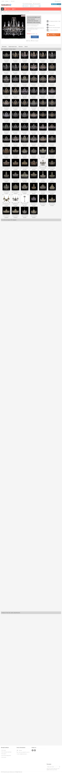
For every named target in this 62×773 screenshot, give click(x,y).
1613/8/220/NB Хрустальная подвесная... (6, 132)
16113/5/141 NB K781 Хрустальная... (43, 167)
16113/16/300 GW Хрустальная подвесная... (33, 180)
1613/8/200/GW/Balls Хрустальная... (52, 144)
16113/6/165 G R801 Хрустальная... (15, 191)
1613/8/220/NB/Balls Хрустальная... (15, 132)
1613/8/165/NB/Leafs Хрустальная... (43, 96)
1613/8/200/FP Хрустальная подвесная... (52, 96)
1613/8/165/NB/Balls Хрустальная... (34, 96)
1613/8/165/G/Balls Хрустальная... (6, 96)
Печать (29, 40)
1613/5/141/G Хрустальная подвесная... (33, 60)
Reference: (28, 25)
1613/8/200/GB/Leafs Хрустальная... (52, 108)
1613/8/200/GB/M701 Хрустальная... (43, 144)
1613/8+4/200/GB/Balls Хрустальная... (34, 84)
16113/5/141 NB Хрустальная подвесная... (6, 192)
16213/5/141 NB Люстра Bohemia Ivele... (24, 216)
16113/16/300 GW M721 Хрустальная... (6, 167)
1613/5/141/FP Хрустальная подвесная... (24, 60)
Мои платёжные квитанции (6, 752)
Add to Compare (35, 40)
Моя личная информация (6, 755)
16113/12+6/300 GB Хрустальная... (24, 179)
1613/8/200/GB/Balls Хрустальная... (43, 108)
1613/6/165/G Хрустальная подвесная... (43, 72)
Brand (26, 46)
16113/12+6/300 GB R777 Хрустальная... (24, 167)
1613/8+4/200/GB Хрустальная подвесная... (24, 84)
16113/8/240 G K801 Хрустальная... (52, 167)
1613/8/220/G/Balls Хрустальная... (43, 120)
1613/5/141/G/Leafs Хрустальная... (43, 60)
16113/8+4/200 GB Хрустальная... (24, 191)
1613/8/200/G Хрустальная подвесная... (6, 108)
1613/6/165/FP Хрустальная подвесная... (34, 72)
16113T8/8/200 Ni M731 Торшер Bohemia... (24, 204)
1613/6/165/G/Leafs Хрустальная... (52, 72)
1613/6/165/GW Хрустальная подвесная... (34, 144)
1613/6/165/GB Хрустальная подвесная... (15, 144)
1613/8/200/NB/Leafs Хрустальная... (25, 120)
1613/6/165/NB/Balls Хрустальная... (15, 84)
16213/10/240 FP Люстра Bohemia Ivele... (43, 204)
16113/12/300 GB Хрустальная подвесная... (15, 180)
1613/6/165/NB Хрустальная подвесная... (6, 84)
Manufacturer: (29, 24)
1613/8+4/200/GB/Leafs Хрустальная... (43, 84)
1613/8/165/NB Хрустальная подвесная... (25, 96)
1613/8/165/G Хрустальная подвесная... (52, 84)
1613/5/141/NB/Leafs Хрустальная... (16, 72)
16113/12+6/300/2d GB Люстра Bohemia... (43, 192)
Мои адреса (4, 753)
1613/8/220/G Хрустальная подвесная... (33, 120)
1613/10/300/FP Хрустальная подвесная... (43, 132)
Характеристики (13, 46)
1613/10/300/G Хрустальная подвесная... (6, 60)
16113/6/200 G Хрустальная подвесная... (34, 156)
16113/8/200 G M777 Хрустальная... (34, 167)
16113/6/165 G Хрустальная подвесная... (24, 156)
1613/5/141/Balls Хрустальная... (15, 60)
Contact (3, 1)
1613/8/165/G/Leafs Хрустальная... (15, 96)
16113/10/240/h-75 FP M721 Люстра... (33, 191)
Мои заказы (4, 750)
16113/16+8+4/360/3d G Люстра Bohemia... (52, 191)
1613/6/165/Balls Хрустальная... (24, 72)
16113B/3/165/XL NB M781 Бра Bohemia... (15, 204)
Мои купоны (4, 757)
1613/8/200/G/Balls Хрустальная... (15, 108)
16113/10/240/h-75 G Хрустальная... (6, 179)
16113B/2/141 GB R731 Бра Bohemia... (6, 203)
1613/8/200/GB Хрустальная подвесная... (34, 108)
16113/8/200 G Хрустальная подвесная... (43, 156)
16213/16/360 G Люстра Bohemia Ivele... (6, 216)
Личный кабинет (5, 747)
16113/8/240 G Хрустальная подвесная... (52, 156)
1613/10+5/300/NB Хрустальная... (33, 132)
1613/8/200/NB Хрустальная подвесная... (6, 120)
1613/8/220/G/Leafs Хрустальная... (52, 120)
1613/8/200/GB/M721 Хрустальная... (6, 156)
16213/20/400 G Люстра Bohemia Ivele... (15, 216)
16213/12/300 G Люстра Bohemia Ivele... (52, 204)
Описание (4, 46)
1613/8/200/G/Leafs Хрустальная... (24, 108)
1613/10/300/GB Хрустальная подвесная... (6, 144)
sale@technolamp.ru (23, 754)
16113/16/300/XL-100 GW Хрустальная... (42, 180)
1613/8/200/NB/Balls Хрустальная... (15, 120)
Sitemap (6, 1)
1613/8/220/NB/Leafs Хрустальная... (25, 132)
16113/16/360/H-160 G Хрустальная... (52, 180)
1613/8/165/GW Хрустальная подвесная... (25, 144)
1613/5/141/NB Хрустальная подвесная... (52, 60)
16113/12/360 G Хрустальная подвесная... (15, 156)
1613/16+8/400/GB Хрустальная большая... (52, 132)
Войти (60, 6)
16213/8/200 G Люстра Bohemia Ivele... (34, 216)
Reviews (21, 46)
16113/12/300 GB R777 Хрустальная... (15, 167)
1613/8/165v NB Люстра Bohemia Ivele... (34, 204)
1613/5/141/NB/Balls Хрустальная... (6, 72)
